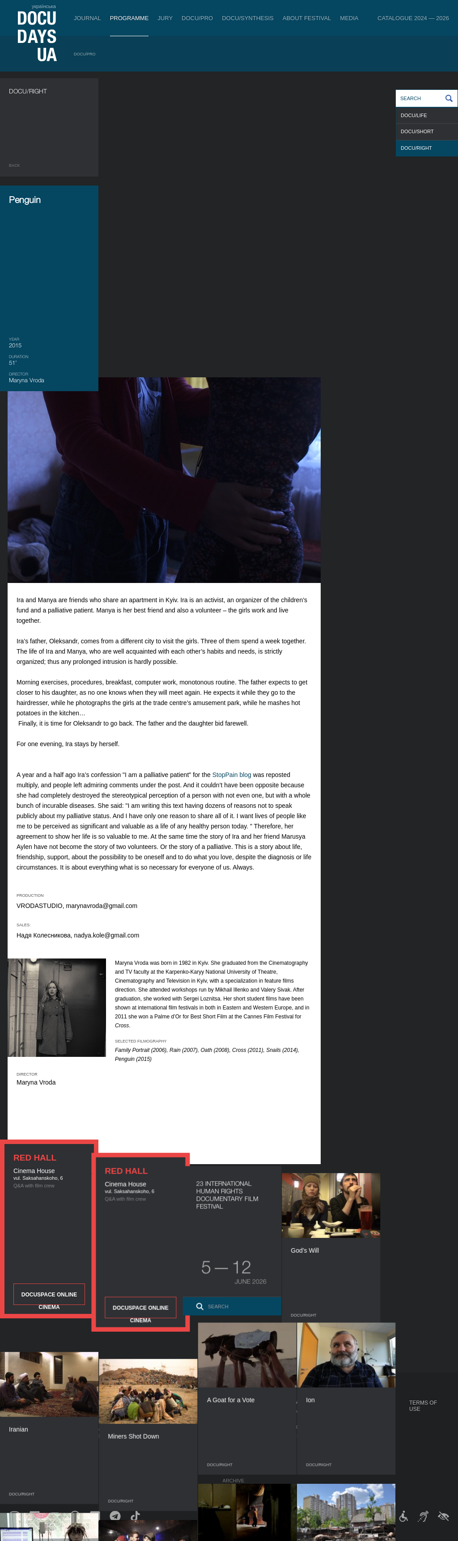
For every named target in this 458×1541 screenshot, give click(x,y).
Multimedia (297, 1436)
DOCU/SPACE (348, 1436)
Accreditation (302, 1427)
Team (230, 1436)
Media (349, 18)
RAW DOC (110, 1420)
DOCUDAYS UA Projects (351, 1406)
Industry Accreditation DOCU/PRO (145, 1411)
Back (14, 165)
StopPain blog (331, 475)
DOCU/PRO (197, 18)
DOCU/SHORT (417, 131)
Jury (165, 18)
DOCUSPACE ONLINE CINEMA (49, 559)
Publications (27, 1411)
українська (44, 6)
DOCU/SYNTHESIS (248, 18)
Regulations (240, 1411)
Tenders (234, 1462)
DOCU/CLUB (346, 1427)
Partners (236, 1445)
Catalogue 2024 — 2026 (413, 18)
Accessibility (241, 1454)
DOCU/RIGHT (416, 148)
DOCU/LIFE (414, 115)
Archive (234, 1480)
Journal (87, 18)
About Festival (307, 18)
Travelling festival (359, 1418)
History (234, 1471)
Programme (129, 18)
